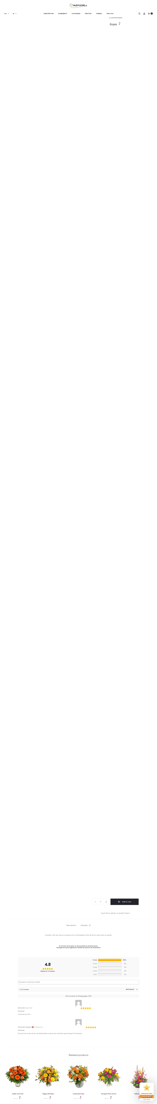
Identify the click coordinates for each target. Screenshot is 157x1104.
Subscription (49, 13)
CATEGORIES (76, 13)
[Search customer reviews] (78, 982)
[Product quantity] (103, 901)
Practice (110, 13)
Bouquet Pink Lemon (108, 1093)
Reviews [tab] (86, 925)
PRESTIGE (88, 13)
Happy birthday (48, 1093)
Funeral (99, 13)
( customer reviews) (115, 18)
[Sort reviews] (131, 989)
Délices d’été (139, 1093)
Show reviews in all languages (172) (78, 996)
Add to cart (125, 902)
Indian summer (17, 1093)
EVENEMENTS (62, 13)
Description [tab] (71, 925)
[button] (97, 901)
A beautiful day (78, 1093)
